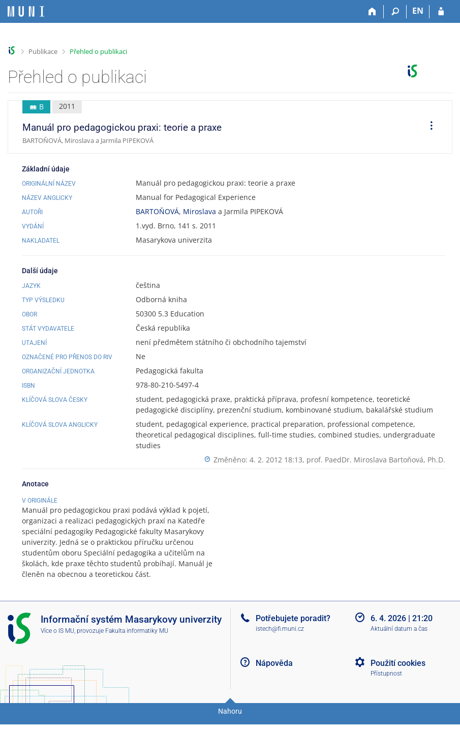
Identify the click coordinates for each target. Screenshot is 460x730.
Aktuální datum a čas (399, 639)
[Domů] (372, 11)
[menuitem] (428, 127)
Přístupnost (386, 684)
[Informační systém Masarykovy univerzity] (26, 11)
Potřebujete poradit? (293, 629)
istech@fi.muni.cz (280, 639)
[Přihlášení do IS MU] (441, 11)
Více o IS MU (57, 641)
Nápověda (274, 674)
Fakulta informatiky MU (136, 641)
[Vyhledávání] (395, 11)
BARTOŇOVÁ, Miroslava (176, 211)
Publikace (42, 51)
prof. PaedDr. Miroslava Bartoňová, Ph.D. (375, 459)
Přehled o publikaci (98, 51)
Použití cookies (398, 674)
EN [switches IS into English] (417, 10)
